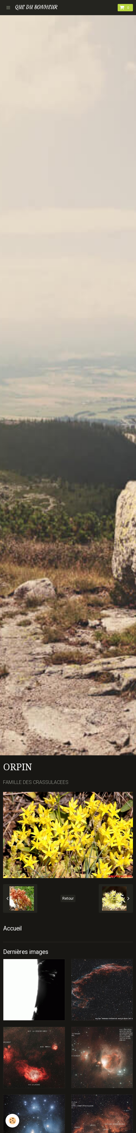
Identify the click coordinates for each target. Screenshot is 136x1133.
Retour (68, 898)
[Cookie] (12, 1121)
